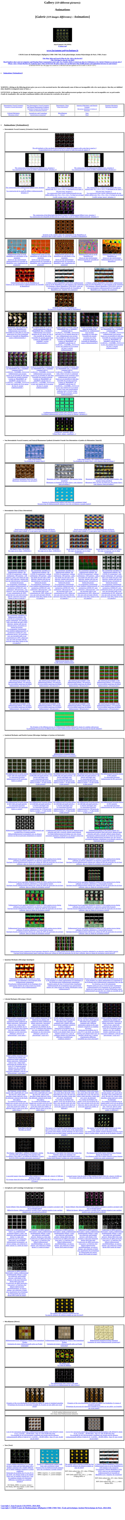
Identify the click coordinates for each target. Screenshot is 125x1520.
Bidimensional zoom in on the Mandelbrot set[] (88, 257)
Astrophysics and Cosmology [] (24, 1188)
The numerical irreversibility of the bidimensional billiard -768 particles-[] (79, 682)
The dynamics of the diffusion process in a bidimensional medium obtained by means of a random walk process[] (64, 727)
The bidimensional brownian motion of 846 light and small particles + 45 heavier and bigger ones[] (41, 778)
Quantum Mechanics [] (19, 960)
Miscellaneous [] (12, 1321)
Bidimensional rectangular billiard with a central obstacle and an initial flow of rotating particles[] (25, 832)
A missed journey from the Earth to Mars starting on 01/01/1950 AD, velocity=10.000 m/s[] (94, 1176)
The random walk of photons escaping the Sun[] (64, 1313)
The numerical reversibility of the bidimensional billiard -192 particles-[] (20, 682)
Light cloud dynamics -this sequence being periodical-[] (93, 459)
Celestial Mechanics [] (18, 999)
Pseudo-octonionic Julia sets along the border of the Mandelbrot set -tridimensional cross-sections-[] (89, 334)
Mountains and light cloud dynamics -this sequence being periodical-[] (64, 481)
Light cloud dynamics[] (34, 459)
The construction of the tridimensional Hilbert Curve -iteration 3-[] (25, 189)
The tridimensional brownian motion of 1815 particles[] (112, 804)
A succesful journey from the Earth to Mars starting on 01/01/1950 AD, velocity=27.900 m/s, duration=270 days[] (34, 1178)
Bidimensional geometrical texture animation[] (103, 1340)
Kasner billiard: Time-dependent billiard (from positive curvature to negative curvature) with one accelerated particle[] (34, 1209)
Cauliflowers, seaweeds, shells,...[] (64, 432)
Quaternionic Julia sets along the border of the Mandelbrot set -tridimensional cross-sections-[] (17, 332)
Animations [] (12, 73)
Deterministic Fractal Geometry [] (26, 129)
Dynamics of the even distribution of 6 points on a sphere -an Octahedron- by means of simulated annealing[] (94, 1405)
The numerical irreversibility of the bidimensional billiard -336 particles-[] (49, 682)
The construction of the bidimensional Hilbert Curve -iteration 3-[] (35, 168)
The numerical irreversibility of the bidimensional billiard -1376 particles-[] (109, 682)
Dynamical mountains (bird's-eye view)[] (24, 479)
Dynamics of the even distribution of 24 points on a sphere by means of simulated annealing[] (35, 1404)
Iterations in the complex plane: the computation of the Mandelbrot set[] (64, 235)
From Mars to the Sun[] (24, 1128)
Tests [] (8, 1445)
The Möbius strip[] (64, 1363)
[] (63, 58)
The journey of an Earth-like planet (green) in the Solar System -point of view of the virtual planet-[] (104, 1130)
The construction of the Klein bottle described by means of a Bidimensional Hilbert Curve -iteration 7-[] (64, 215)
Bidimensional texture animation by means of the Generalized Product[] (25, 1342)
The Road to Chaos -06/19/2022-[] (19, 549)
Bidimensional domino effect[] (64, 661)
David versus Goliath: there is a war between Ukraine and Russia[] (35, 529)
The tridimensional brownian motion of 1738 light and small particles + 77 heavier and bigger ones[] (40, 806)
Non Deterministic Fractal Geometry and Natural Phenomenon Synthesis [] (53, 440)
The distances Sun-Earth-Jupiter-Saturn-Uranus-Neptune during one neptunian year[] (104, 1155)
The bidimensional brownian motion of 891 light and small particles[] (17, 777)
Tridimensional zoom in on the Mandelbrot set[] (25, 284)
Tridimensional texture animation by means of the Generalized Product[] (64, 1342)
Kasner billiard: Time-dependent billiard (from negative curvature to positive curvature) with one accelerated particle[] (94, 1209)
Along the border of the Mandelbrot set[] (64, 307)
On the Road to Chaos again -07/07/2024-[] (79, 550)
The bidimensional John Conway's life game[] (64, 1383)
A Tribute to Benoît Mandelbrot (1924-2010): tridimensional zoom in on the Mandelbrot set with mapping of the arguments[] (64, 286)
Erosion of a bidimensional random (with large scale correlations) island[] (64, 502)
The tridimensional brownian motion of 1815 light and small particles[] (17, 805)
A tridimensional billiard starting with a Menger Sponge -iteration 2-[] (64, 412)
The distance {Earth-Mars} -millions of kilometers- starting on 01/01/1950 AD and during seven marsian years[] (25, 1155)
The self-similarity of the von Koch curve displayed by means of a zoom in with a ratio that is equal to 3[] (64, 148)
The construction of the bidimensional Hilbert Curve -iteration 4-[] (94, 168)
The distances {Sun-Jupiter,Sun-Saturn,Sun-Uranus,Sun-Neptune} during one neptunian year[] (64, 1155)
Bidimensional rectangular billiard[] (64, 754)
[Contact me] (62, 46)
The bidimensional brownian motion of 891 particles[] (112, 776)
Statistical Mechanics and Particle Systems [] (34, 735)
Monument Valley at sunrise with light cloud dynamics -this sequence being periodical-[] (104, 481)
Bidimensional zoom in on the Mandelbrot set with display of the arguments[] (17, 259)
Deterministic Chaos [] (18, 510)
